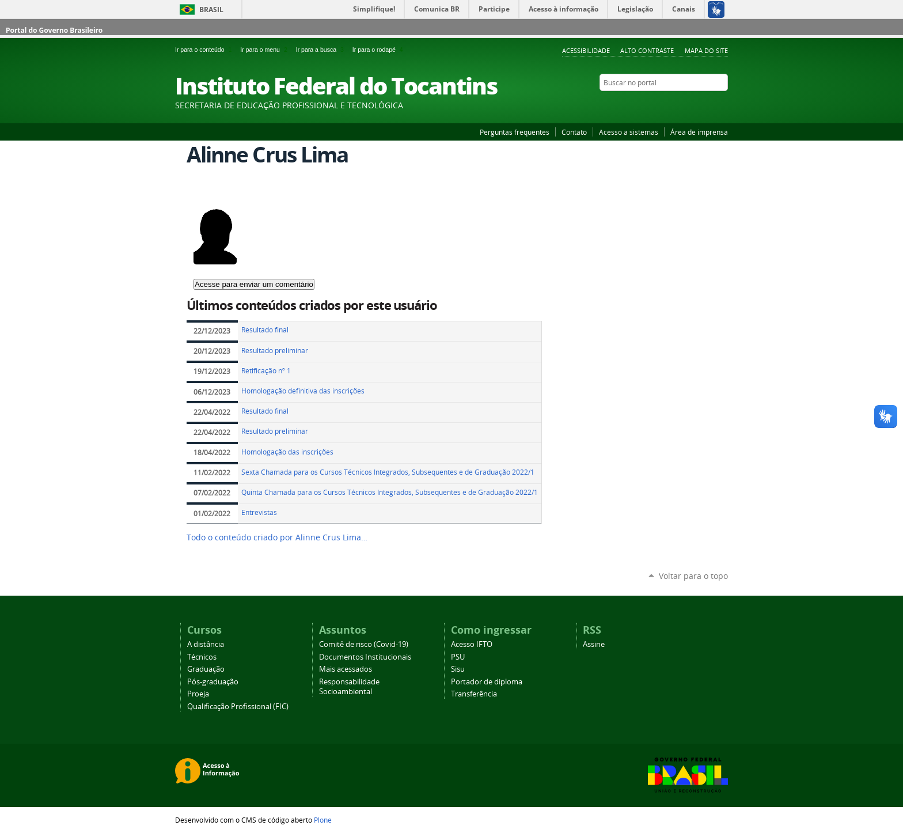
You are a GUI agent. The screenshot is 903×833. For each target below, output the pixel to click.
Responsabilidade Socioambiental (349, 686)
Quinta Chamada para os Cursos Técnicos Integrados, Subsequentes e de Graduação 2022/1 (389, 492)
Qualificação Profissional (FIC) (238, 706)
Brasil (211, 9)
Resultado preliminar (274, 350)
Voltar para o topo (693, 575)
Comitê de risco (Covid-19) (363, 644)
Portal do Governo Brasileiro (54, 30)
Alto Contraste (647, 50)
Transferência (474, 694)
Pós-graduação (212, 682)
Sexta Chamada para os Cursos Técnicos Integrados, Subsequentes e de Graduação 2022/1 (387, 472)
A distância (205, 644)
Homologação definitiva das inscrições (303, 391)
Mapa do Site (706, 50)
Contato (574, 132)
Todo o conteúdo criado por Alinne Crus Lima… (277, 537)
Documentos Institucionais (365, 657)
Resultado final (265, 330)
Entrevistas (259, 512)
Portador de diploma (486, 682)
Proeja (198, 694)
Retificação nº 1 (266, 371)
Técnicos (202, 657)
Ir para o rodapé (378, 49)
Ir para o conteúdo (205, 49)
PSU (458, 657)
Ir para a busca (322, 49)
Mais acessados (345, 669)
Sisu (458, 669)
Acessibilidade (586, 50)
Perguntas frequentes (514, 132)
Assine (594, 644)
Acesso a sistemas (628, 132)
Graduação (206, 669)
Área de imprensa (699, 132)
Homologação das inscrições (287, 452)
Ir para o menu (265, 49)
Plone (323, 819)
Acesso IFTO (471, 644)
